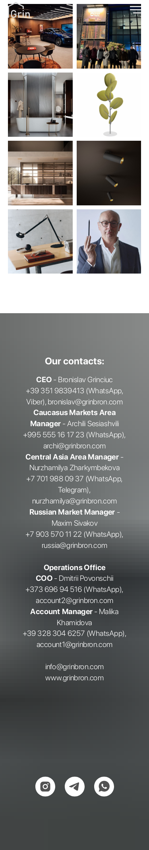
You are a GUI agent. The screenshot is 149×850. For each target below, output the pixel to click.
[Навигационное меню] (135, 10)
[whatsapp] (104, 786)
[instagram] (45, 786)
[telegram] (75, 786)
